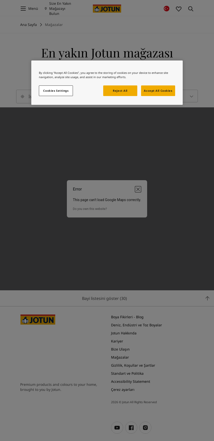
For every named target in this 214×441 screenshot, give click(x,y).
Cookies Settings (55, 90)
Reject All (120, 90)
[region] (107, 82)
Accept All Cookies (158, 90)
